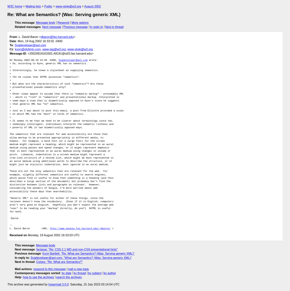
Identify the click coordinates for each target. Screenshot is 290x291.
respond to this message (49, 269)
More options (80, 22)
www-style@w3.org (68, 6)
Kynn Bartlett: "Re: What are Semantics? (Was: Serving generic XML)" (88, 253)
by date (66, 273)
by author (110, 273)
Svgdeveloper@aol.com (30, 45)
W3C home (14, 6)
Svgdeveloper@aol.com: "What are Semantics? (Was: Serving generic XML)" (81, 257)
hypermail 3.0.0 (58, 284)
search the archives (69, 277)
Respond (63, 22)
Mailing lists (33, 6)
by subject (94, 273)
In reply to (96, 26)
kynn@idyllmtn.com (28, 49)
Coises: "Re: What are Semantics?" (59, 261)
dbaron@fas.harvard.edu (57, 36)
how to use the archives (38, 277)
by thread (80, 273)
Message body (45, 22)
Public (48, 6)
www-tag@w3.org (54, 49)
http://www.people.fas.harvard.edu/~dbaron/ (80, 228)
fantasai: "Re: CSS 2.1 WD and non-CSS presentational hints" (77, 249)
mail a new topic (78, 269)
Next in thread (114, 26)
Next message (51, 26)
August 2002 (92, 6)
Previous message (75, 26)
